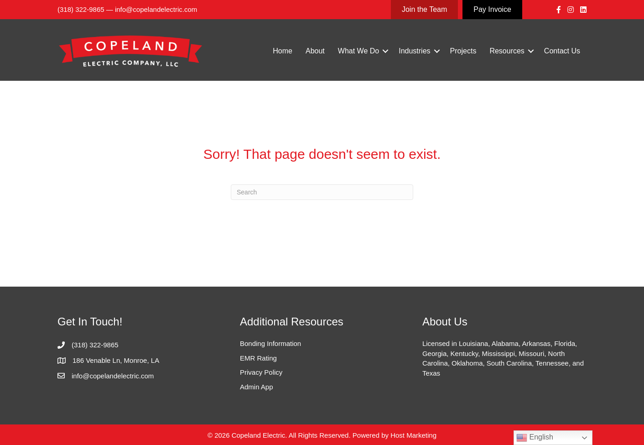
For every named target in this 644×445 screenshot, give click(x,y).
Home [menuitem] (282, 51)
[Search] (322, 192)
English (534, 437)
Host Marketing (413, 435)
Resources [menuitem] (506, 51)
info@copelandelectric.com (156, 9)
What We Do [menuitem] (358, 51)
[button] (385, 51)
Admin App (256, 387)
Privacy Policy (261, 372)
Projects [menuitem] (463, 51)
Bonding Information (270, 343)
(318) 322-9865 (80, 9)
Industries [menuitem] (414, 51)
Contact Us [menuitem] (562, 51)
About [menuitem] (315, 51)
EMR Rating (258, 358)
